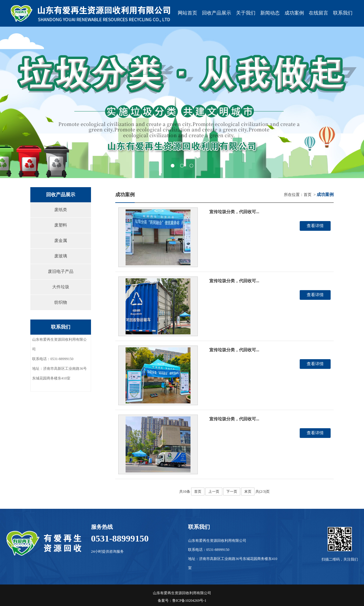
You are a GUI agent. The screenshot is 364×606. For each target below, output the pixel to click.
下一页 (231, 491)
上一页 (213, 491)
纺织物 (60, 302)
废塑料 (60, 225)
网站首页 (187, 12)
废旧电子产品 (60, 271)
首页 (308, 194)
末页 (247, 491)
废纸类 (60, 209)
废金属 (60, 240)
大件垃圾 (60, 287)
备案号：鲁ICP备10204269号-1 (182, 600)
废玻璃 (60, 256)
